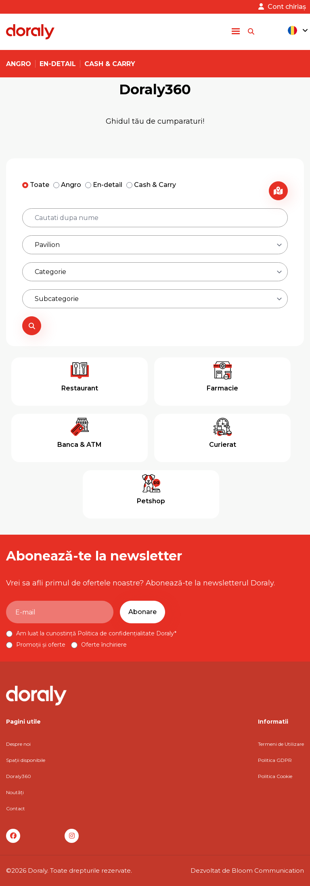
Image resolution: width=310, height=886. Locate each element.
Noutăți (15, 792)
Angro (18, 64)
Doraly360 (18, 776)
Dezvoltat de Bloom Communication (247, 870)
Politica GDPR (275, 760)
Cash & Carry (109, 64)
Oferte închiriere (99, 644)
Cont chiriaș (282, 6)
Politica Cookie (275, 776)
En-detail (58, 64)
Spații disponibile (25, 760)
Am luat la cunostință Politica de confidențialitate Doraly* (91, 633)
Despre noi (18, 744)
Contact (15, 808)
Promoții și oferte (36, 644)
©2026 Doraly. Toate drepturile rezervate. (69, 870)
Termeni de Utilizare (281, 744)
